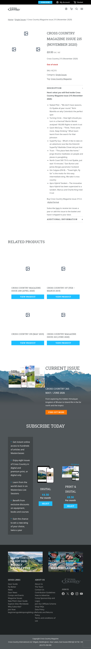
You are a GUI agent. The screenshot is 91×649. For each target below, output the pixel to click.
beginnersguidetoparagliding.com (18, 612)
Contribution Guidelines (45, 592)
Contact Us (39, 589)
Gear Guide (13, 584)
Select (45, 503)
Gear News (12, 592)
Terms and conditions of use (45, 619)
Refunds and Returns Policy (44, 613)
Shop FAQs (39, 606)
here (58, 208)
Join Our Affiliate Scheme (45, 604)
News (10, 589)
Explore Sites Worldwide (18, 604)
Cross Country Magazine (61, 79)
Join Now (11, 609)
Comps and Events (16, 595)
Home (10, 19)
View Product (27, 297)
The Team (39, 587)
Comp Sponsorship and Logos (45, 599)
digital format (53, 202)
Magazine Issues (15, 598)
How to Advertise (42, 595)
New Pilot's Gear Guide (17, 601)
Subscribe (45, 2)
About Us (39, 584)
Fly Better (12, 587)
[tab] (65, 151)
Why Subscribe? (14, 606)
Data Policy (39, 609)
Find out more (56, 412)
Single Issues (20, 19)
